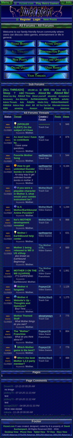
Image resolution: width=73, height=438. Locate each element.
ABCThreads (27, 93)
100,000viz (33, 90)
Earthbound (20, 282)
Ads (22, 102)
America (49, 108)
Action (55, 98)
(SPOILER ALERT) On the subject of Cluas (23, 127)
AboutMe (44, 93)
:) (68, 90)
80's (64, 90)
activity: (65, 99)
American (64, 108)
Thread (17, 116)
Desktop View (11, 432)
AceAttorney (22, 99)
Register (25, 19)
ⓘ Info (66, 2)
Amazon (33, 108)
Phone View (26, 432)
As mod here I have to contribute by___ (25, 140)
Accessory (8, 99)
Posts (58, 116)
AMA (5, 108)
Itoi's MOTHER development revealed (22, 222)
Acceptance (63, 96)
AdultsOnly (43, 102)
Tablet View (39, 432)
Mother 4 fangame (21, 288)
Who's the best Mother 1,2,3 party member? (24, 360)
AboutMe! (61, 93)
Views (66, 116)
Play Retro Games (47, 3)
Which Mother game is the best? (24, 349)
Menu (6, 2)
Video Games (45, 169)
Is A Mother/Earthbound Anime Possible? (25, 209)
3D (40, 90)
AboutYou (24, 96)
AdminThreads (10, 102)
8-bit (58, 90)
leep (6, 93)
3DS (46, 89)
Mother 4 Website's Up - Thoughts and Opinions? (22, 301)
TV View (51, 432)
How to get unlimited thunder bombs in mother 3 (25, 168)
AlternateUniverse (60, 105)
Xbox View (62, 432)
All (33, 105)
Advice (7, 105)
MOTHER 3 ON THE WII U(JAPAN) (25, 272)
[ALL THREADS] (13, 89)
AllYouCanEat (43, 105)
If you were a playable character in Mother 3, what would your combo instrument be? (25, 193)
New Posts (50, 19)
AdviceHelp (18, 105)
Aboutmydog (9, 96)
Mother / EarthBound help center (24, 235)
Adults (30, 102)
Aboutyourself (39, 96)
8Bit (53, 90)
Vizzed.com (26, 3)
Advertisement (60, 102)
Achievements (39, 99)
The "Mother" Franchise (22, 332)
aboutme (52, 96)
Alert (27, 105)
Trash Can (44, 127)
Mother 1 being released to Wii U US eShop (24, 250)
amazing (19, 108)
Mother (29, 133)
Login (36, 19)
